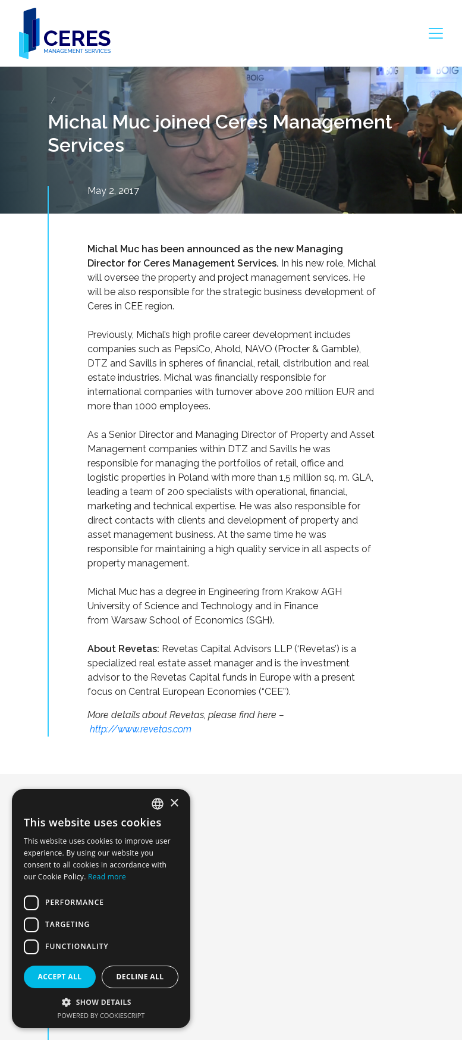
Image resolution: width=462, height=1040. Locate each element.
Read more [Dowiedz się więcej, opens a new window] (107, 877)
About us (74, 943)
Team (67, 1001)
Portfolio (73, 981)
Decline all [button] (140, 977)
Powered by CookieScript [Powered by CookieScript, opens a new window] (101, 1015)
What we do (80, 962)
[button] (101, 1002)
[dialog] (101, 908)
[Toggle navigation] (435, 33)
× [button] (173, 803)
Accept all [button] (60, 977)
